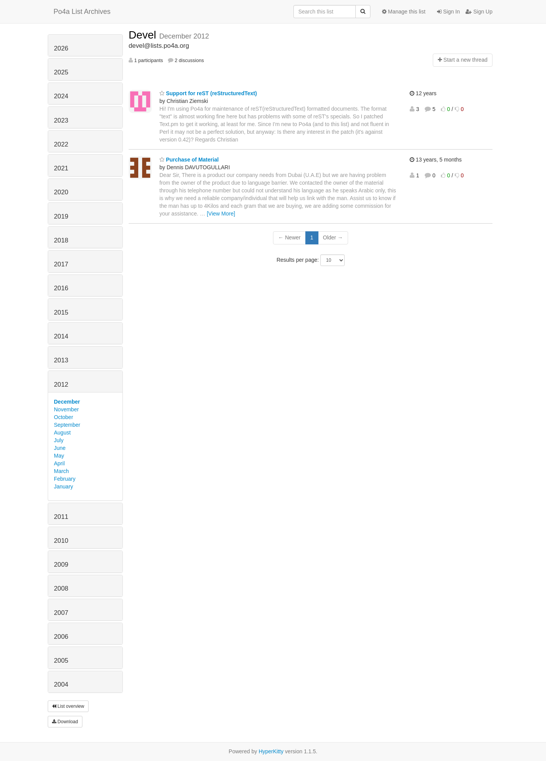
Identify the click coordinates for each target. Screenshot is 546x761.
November (66, 409)
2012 (61, 384)
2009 (61, 564)
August (62, 432)
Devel (144, 35)
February (64, 479)
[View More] (221, 213)
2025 (61, 72)
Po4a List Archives (82, 11)
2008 (61, 588)
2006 (61, 636)
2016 (61, 288)
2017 (61, 264)
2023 (61, 120)
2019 (61, 216)
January (63, 486)
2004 (61, 684)
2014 (61, 336)
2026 (61, 48)
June (59, 448)
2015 (61, 312)
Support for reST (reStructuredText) (208, 93)
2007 (61, 612)
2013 (61, 360)
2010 (61, 540)
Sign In (448, 11)
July (59, 440)
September (67, 425)
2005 (61, 660)
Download (65, 721)
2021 (61, 168)
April (59, 463)
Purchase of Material (189, 160)
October (63, 417)
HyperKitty (271, 751)
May (59, 456)
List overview (68, 706)
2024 (61, 96)
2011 (61, 516)
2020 (61, 192)
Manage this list (403, 11)
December (67, 402)
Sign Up (479, 11)
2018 (61, 240)
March (61, 471)
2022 (61, 144)
